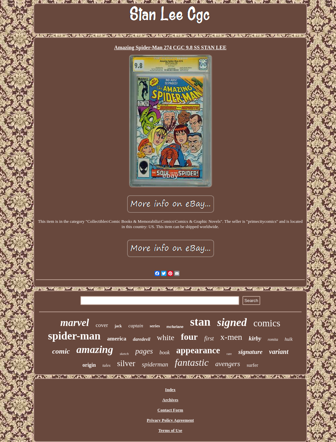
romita (273, 339)
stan (200, 321)
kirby (255, 338)
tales (106, 365)
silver (126, 363)
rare (229, 354)
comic (61, 351)
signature (250, 351)
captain (135, 325)
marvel (74, 322)
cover (101, 325)
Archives (170, 399)
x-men (231, 337)
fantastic (192, 362)
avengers (227, 364)
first (209, 338)
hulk (289, 339)
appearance (198, 350)
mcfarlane (174, 327)
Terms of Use (170, 430)
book (164, 352)
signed (232, 322)
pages (144, 351)
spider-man (74, 336)
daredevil (141, 339)
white (165, 337)
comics (266, 323)
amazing (94, 349)
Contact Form (170, 409)
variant (278, 351)
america (116, 339)
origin (89, 365)
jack (118, 326)
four (189, 337)
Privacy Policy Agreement (170, 420)
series (155, 325)
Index (170, 389)
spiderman (155, 364)
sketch (124, 354)
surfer (252, 365)
